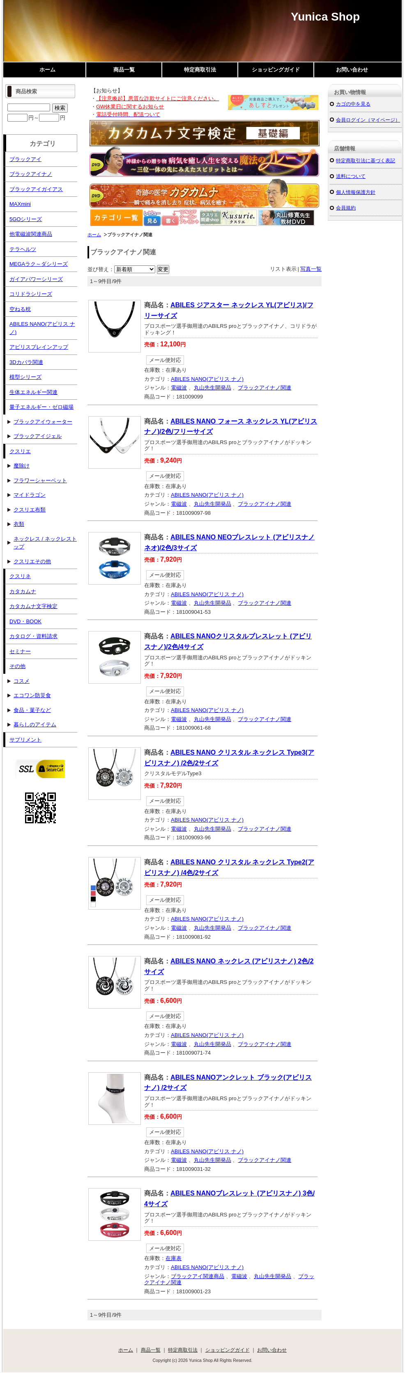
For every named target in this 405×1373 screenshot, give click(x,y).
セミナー (20, 651)
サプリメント (25, 740)
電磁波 (179, 388)
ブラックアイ (25, 159)
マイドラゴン (30, 495)
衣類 (19, 524)
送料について (351, 176)
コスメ (22, 681)
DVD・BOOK (25, 621)
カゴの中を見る (353, 103)
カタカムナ (22, 591)
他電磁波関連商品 (30, 234)
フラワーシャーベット (40, 480)
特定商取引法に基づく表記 (365, 160)
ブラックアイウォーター (43, 422)
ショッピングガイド (276, 70)
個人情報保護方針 (355, 192)
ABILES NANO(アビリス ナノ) (207, 379)
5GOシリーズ (25, 219)
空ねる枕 (20, 309)
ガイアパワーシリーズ (36, 279)
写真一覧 (311, 269)
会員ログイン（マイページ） (368, 119)
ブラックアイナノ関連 (264, 388)
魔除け (22, 466)
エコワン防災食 (32, 695)
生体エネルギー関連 (33, 392)
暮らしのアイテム (35, 724)
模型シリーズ (25, 377)
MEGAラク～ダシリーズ (38, 264)
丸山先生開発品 (212, 388)
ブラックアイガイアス (36, 189)
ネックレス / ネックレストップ (45, 543)
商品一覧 (124, 70)
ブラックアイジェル (38, 436)
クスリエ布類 (30, 510)
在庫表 (174, 1258)
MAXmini (20, 204)
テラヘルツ (22, 249)
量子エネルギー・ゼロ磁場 (41, 407)
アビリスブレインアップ (38, 347)
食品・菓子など (32, 710)
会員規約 (346, 207)
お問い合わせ (352, 70)
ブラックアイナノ (30, 174)
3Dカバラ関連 (26, 362)
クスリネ (20, 576)
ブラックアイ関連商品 (197, 1276)
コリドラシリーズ (30, 294)
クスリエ (20, 451)
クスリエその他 (32, 561)
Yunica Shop (325, 16)
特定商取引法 (200, 70)
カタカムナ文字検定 (33, 606)
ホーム (47, 70)
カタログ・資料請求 (33, 636)
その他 (17, 666)
